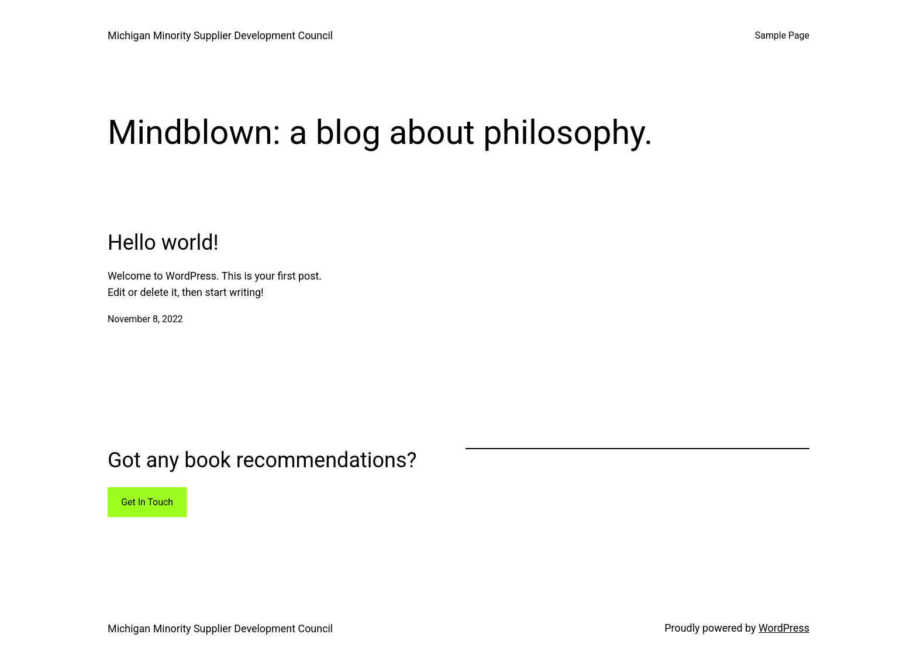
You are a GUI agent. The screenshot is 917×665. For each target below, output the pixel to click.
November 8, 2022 (145, 319)
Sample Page (782, 35)
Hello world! (163, 242)
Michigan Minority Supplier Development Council (220, 35)
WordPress (784, 628)
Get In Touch (147, 502)
